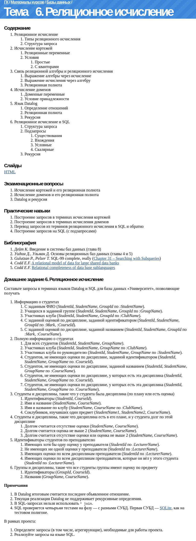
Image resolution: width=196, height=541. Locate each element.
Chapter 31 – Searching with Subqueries (127, 258)
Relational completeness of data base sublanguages (73, 267)
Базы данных (58, 2)
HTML (10, 172)
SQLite (166, 508)
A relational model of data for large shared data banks (75, 263)
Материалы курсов (27, 2)
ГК (6, 2)
